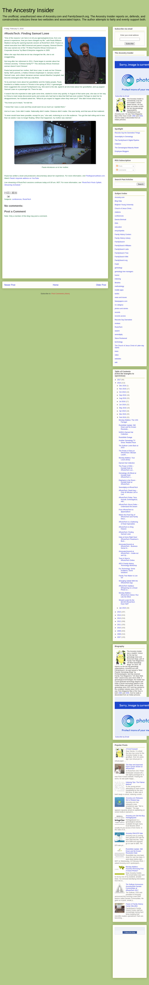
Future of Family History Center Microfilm (134, 905)
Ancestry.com (119, 197)
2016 (119, 383)
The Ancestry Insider (28, 10)
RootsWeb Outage (125, 437)
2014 (119, 615)
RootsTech (27, 199)
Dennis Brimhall (120, 220)
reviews (117, 323)
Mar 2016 (123, 414)
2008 (119, 634)
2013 (119, 618)
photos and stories (121, 308)
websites (118, 359)
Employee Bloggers (122, 151)
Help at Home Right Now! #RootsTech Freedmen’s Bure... (128, 539)
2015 (119, 612)
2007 (119, 637)
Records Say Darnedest (123, 320)
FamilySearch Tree (121, 253)
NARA (117, 294)
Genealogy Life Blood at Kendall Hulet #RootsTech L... (127, 475)
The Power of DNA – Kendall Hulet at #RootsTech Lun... (126, 468)
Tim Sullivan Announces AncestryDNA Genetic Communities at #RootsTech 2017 (134, 887)
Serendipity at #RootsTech (128, 487)
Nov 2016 (123, 389)
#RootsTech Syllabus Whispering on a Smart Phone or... (128, 588)
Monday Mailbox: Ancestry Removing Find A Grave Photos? (135, 869)
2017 (119, 380)
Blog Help (118, 201)
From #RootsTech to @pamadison (126, 511)
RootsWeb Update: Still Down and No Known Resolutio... (127, 427)
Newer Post (9, 285)
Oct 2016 (122, 392)
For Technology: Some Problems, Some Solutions (127, 571)
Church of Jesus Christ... (123, 208)
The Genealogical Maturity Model (127, 148)
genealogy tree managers (124, 272)
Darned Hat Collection (127, 463)
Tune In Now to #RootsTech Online (127, 559)
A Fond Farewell (132, 749)
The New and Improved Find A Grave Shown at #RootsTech (134, 767)
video (117, 355)
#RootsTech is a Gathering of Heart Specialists (128, 523)
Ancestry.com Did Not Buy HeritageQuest (135, 817)
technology (119, 342)
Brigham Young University (124, 205)
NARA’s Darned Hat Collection (126, 433)
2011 (119, 625)
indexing (118, 279)
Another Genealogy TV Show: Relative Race (127, 441)
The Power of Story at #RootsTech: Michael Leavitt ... (127, 453)
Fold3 (117, 264)
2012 (119, 621)
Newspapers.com (121, 301)
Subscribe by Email (122, 96)
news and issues (121, 297)
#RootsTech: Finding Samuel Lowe (126, 533)
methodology (119, 286)
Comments (121, 170)
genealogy (118, 268)
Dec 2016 (123, 386)
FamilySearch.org (121, 260)
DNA (116, 223)
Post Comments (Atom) (60, 294)
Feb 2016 (123, 417)
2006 (141, 116)
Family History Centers (123, 234)
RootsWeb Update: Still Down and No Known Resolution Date (134, 851)
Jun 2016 (122, 405)
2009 (119, 631)
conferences (17, 199)
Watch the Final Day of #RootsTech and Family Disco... (128, 517)
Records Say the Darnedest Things (127, 133)
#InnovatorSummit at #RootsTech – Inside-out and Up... (128, 553)
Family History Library (122, 238)
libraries (117, 283)
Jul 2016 (122, 401)
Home (56, 285)
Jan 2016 (122, 608)
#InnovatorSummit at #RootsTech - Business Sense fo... (128, 546)
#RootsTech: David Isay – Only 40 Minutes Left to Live (128, 492)
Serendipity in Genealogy (124, 137)
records (117, 312)
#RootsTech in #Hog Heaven (126, 528)
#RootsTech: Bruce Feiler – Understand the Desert (128, 505)
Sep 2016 (123, 395)
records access (120, 316)
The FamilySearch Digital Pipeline (127, 140)
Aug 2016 (123, 398)
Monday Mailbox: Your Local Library (127, 459)
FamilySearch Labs (122, 249)
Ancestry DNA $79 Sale (134, 833)
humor (117, 275)
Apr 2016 (122, 411)
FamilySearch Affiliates (123, 246)
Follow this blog (130, 932)
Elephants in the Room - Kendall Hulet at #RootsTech (127, 482)
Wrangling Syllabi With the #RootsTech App (128, 582)
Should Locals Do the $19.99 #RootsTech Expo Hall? (127, 602)
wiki (116, 362)
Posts (119, 166)
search (117, 331)
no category (119, 305)
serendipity (119, 334)
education (118, 227)
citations (118, 212)
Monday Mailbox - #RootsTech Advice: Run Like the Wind (129, 595)
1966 (134, 116)
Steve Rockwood (121, 338)
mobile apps (119, 290)
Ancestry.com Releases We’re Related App (134, 799)
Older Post (101, 285)
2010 (119, 628)
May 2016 (123, 408)
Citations (118, 144)
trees (116, 351)
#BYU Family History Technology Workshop (128, 564)
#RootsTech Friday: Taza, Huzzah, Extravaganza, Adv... (128, 499)
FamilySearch (120, 242)
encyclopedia (119, 231)
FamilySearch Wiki (121, 257)
